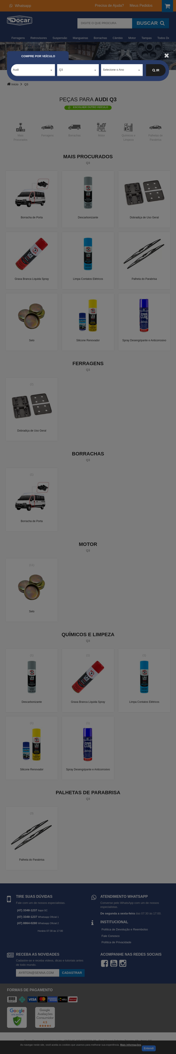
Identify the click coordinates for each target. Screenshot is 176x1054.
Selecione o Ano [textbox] (113, 70)
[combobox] (33, 70)
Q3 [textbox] (61, 70)
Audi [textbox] (16, 70)
